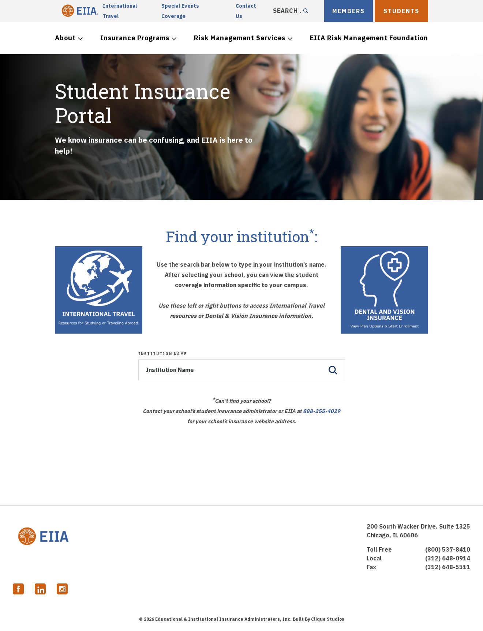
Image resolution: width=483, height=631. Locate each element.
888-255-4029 (321, 410)
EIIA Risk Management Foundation (369, 38)
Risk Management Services (239, 38)
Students (401, 11)
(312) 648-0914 (447, 558)
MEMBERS (348, 11)
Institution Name (162, 354)
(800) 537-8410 (447, 549)
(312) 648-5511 (447, 567)
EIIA (79, 11)
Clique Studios (327, 619)
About (65, 38)
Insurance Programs (134, 38)
